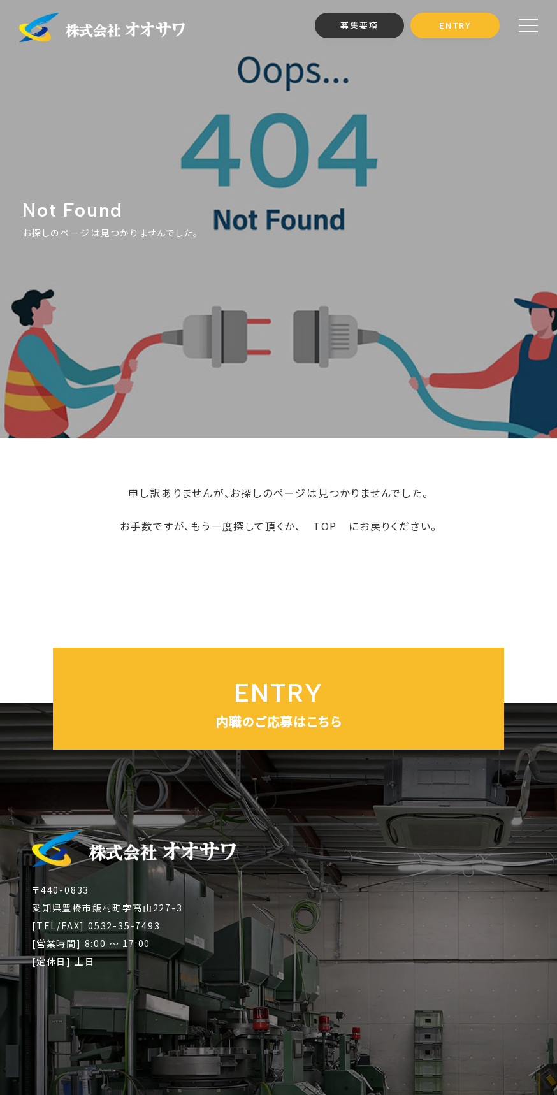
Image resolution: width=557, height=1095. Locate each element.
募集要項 (359, 25)
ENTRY (455, 25)
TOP (325, 525)
